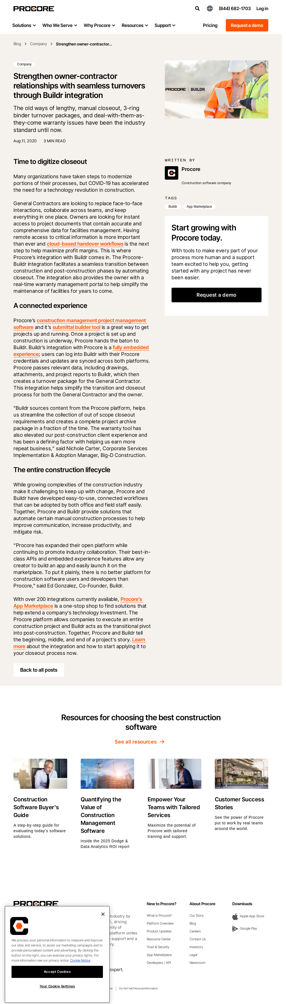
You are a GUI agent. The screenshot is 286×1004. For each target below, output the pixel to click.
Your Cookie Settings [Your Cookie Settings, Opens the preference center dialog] (57, 997)
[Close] (103, 925)
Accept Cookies (57, 982)
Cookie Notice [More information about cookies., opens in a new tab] (80, 971)
